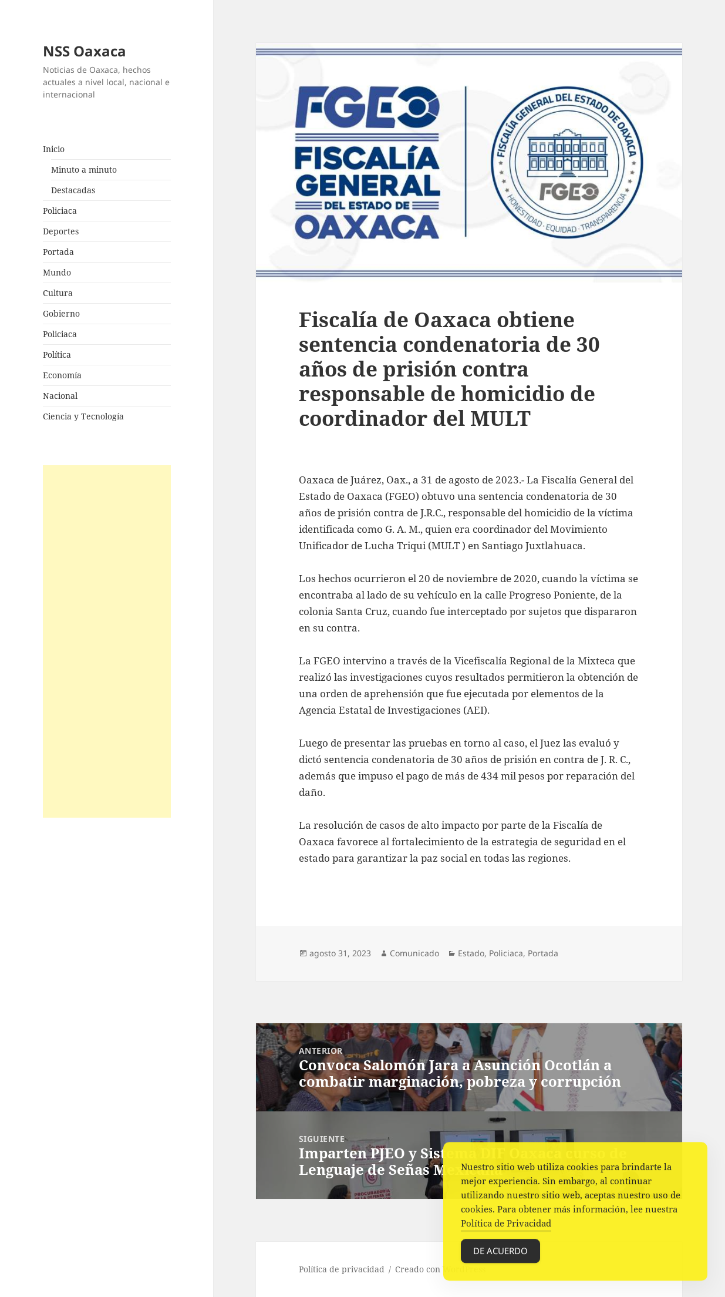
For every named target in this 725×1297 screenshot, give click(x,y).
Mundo (57, 272)
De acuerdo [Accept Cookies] (500, 1255)
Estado (471, 953)
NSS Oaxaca (84, 51)
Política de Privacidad (506, 1227)
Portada (58, 251)
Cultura (58, 292)
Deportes (61, 231)
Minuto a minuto (84, 169)
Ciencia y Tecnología (83, 416)
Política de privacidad (342, 1269)
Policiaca (60, 210)
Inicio (54, 148)
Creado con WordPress (440, 1269)
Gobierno (61, 313)
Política (57, 354)
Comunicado (414, 953)
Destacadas (73, 190)
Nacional (60, 395)
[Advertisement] (107, 641)
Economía (62, 375)
